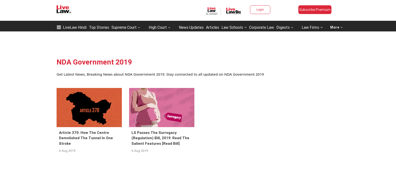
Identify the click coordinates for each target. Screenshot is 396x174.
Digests (283, 27)
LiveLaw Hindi (75, 27)
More (336, 27)
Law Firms (312, 27)
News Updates (191, 27)
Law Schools (234, 27)
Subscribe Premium (315, 9)
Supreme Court (124, 27)
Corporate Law (261, 27)
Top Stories (99, 27)
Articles (212, 27)
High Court (158, 27)
